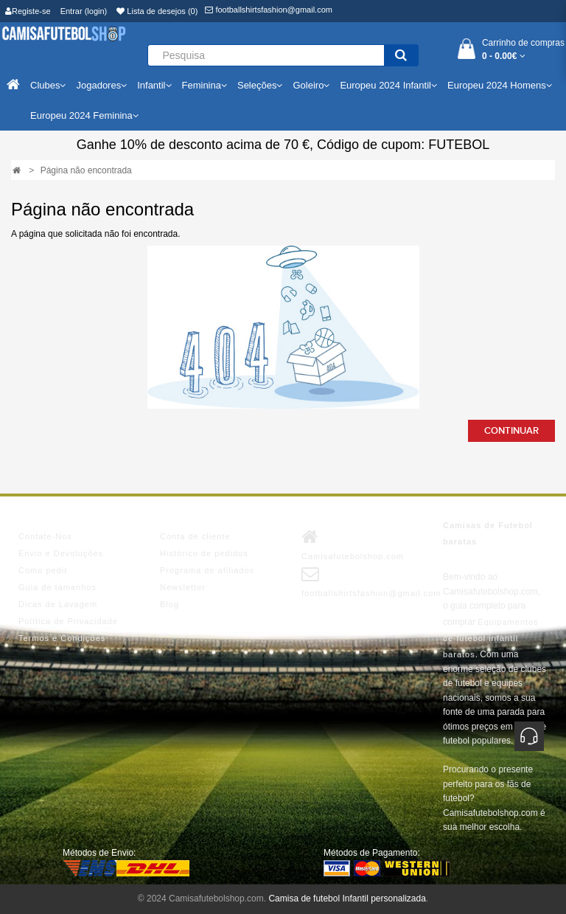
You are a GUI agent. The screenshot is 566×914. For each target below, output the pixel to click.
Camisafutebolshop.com (352, 544)
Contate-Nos (45, 536)
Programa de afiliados (207, 570)
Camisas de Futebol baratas (488, 533)
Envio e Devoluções (60, 553)
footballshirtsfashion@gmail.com (268, 9)
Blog (169, 604)
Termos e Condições (61, 638)
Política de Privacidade (68, 621)
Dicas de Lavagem (57, 604)
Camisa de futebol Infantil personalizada (346, 898)
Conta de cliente (195, 536)
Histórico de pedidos (204, 553)
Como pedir (43, 570)
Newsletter (183, 587)
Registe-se (28, 11)
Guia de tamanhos (57, 587)
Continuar (511, 431)
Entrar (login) (84, 11)
